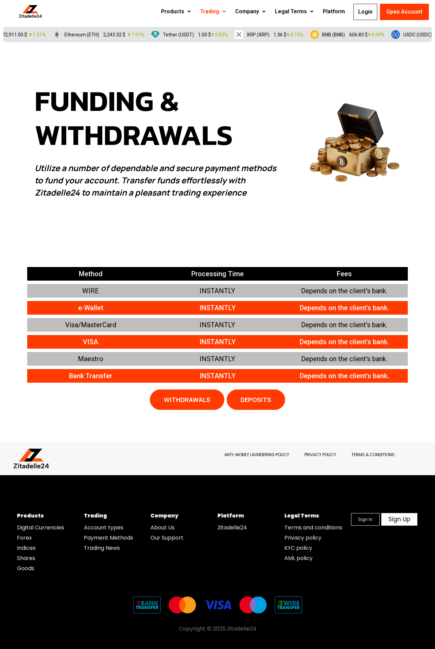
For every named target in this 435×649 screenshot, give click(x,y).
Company (235, 11)
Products (160, 11)
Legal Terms (279, 11)
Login (361, 12)
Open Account (404, 12)
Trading (197, 11)
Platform (319, 11)
